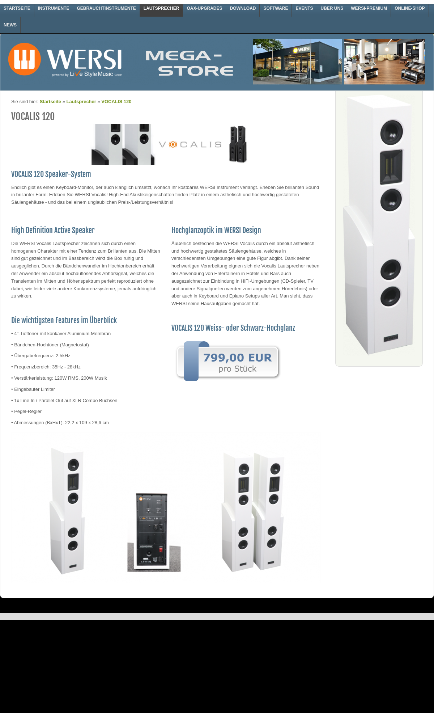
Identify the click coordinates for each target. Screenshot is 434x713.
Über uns (332, 8)
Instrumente (53, 8)
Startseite (17, 8)
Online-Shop (410, 8)
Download (243, 8)
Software (275, 8)
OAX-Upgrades (204, 8)
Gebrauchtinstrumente (106, 8)
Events (304, 8)
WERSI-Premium (369, 8)
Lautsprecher (161, 8)
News (10, 25)
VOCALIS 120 (116, 101)
